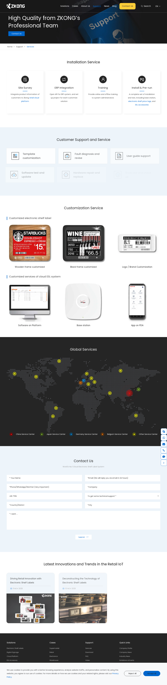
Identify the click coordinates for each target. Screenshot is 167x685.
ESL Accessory (12, 660)
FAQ (86, 656)
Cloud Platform (12, 656)
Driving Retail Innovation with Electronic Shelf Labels (23, 580)
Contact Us (127, 6)
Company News (125, 652)
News (106, 6)
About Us (85, 6)
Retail (52, 652)
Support (97, 6)
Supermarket (54, 648)
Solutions (64, 6)
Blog (114, 6)
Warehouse (54, 660)
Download (89, 652)
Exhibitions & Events (126, 660)
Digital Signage (13, 652)
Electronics (54, 656)
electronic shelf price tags (139, 100)
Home (9, 46)
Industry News (124, 656)
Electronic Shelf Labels (15, 648)
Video (87, 660)
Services (30, 46)
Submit (83, 537)
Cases (75, 6)
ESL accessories (142, 104)
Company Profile (125, 648)
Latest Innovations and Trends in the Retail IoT (83, 564)
